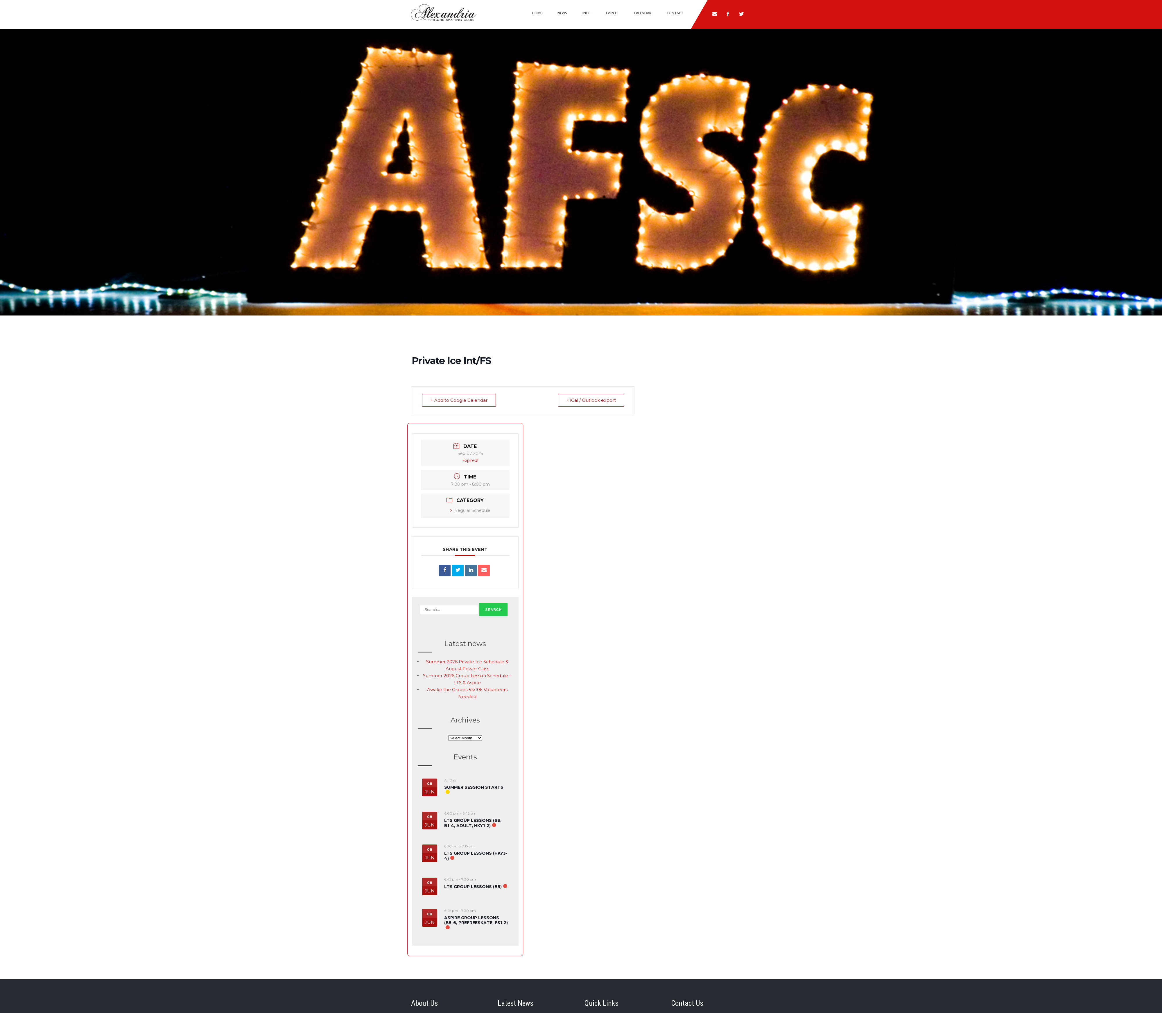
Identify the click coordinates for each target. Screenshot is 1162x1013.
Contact (675, 12)
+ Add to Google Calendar (459, 400)
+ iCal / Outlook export (591, 400)
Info (586, 12)
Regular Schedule (470, 510)
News (562, 12)
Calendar (642, 12)
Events (612, 12)
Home (537, 12)
